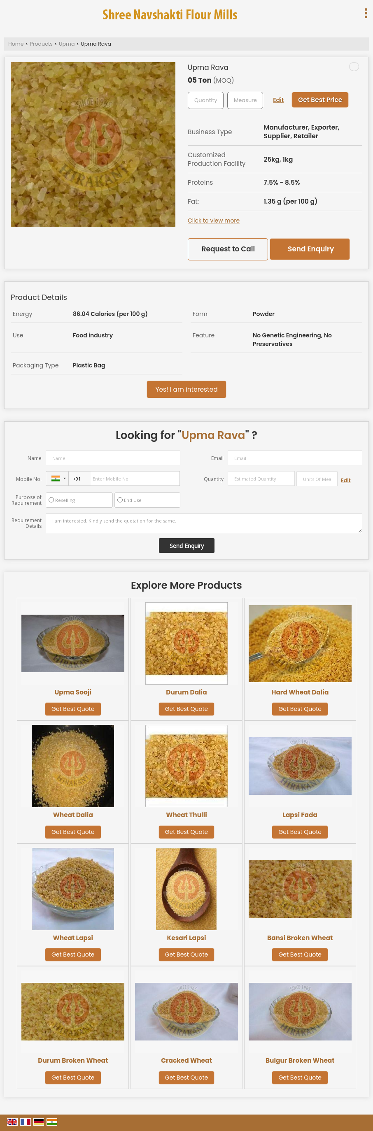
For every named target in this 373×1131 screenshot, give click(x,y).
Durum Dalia (186, 692)
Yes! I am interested (186, 389)
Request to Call (228, 249)
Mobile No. (29, 479)
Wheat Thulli (186, 815)
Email (217, 458)
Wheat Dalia (73, 815)
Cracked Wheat (186, 1060)
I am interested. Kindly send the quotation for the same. (204, 523)
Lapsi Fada (300, 815)
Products (41, 43)
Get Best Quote (73, 709)
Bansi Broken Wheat (300, 938)
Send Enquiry (311, 249)
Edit (278, 100)
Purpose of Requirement (27, 500)
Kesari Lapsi (186, 938)
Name (35, 458)
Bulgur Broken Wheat (300, 1060)
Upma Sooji (73, 692)
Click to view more (214, 220)
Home (16, 43)
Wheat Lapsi (73, 938)
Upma (67, 43)
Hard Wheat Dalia (300, 692)
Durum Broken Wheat (73, 1060)
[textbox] (245, 100)
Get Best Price (320, 99)
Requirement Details (27, 523)
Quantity (214, 479)
